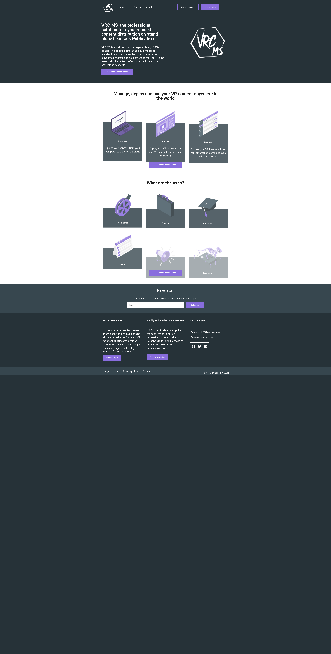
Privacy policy (130, 371)
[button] (188, 7)
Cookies (147, 371)
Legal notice (111, 371)
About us (124, 7)
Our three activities (145, 7)
